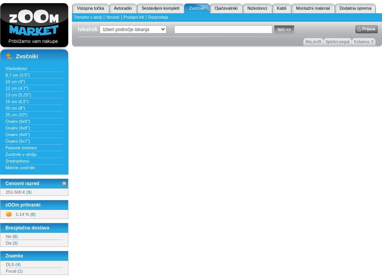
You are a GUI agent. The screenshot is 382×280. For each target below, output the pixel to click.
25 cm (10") (16, 114)
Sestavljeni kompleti (160, 8)
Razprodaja (158, 17)
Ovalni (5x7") (17, 141)
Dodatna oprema (355, 8)
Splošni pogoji (338, 42)
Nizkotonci (257, 8)
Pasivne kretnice (21, 147)
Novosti (112, 17)
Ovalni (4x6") (17, 134)
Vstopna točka (90, 8)
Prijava (369, 29)
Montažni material (313, 8)
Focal (14, 271)
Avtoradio (123, 8)
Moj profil (313, 42)
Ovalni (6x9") (17, 121)
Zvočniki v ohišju (21, 154)
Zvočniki (197, 8)
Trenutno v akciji (88, 17)
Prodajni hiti (134, 17)
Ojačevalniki (226, 8)
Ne (12, 236)
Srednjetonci (17, 161)
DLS (13, 264)
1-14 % (25, 214)
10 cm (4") (15, 81)
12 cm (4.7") (17, 88)
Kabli (281, 8)
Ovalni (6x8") (17, 128)
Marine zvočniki (20, 167)
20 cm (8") (15, 108)
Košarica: (363, 42)
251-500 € (19, 192)
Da (12, 243)
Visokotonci (16, 68)
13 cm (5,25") (18, 95)
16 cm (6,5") (17, 101)
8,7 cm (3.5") (17, 75)
